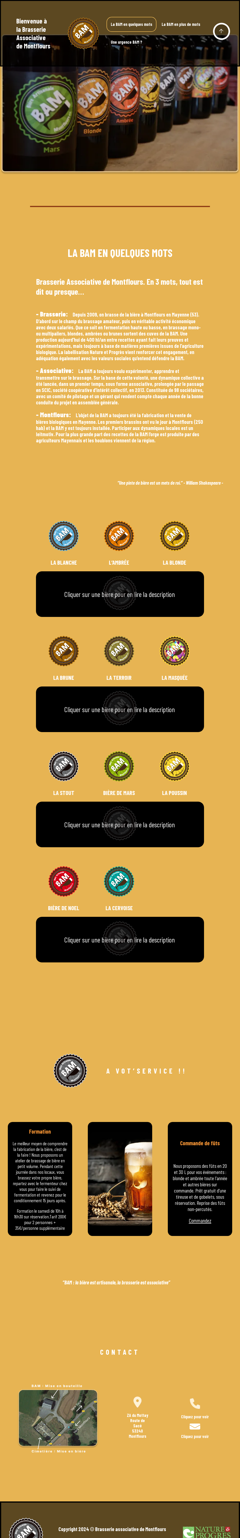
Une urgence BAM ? (126, 42)
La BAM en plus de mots (181, 24)
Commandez (200, 1220)
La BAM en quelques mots (131, 24)
